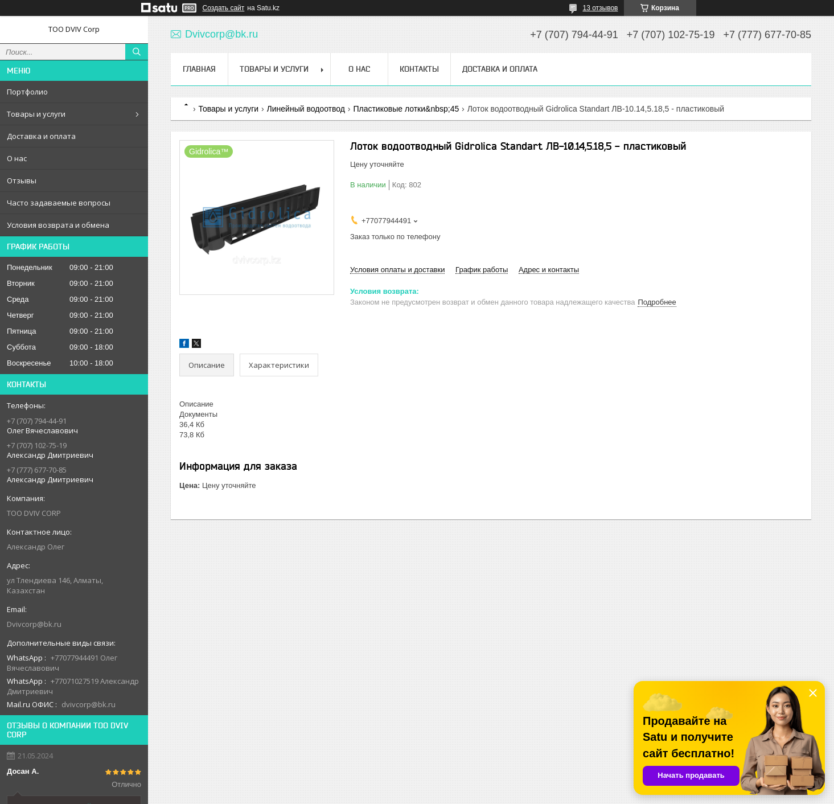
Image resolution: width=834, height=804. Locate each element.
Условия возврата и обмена (58, 225)
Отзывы (21, 180)
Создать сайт (224, 8)
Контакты (419, 68)
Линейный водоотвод (306, 108)
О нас (17, 158)
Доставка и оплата (41, 136)
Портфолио (27, 92)
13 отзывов (600, 8)
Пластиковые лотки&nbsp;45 (406, 108)
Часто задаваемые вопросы (58, 203)
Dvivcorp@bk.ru (34, 624)
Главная (199, 68)
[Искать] (136, 51)
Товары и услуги (36, 114)
